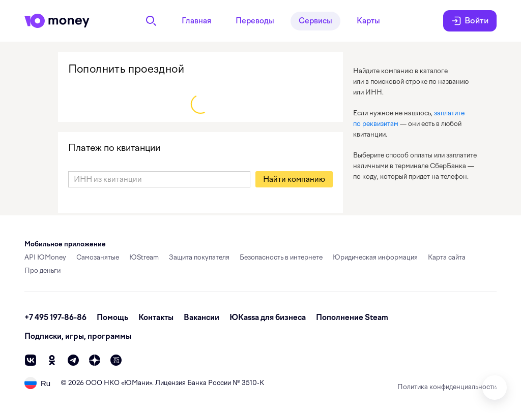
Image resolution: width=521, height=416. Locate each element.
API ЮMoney (45, 257)
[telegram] (73, 360)
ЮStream (144, 257)
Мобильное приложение (65, 244)
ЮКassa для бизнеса (267, 317)
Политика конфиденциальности (447, 387)
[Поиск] (151, 21)
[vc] (116, 360)
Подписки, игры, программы (77, 336)
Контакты (155, 317)
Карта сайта (447, 257)
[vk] (30, 360)
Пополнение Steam (352, 317)
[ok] (52, 360)
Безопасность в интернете (281, 257)
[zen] (95, 360)
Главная (196, 20)
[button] (294, 179)
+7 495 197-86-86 (55, 317)
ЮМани (136, 383)
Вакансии (201, 317)
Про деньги (42, 270)
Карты (368, 20)
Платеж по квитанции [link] (114, 147)
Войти (469, 21)
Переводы (255, 20)
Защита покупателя (199, 257)
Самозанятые (97, 257)
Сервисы (315, 20)
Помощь (112, 317)
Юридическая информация (375, 257)
